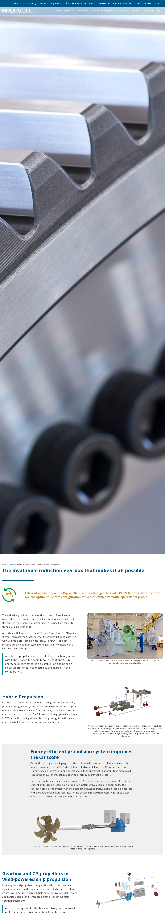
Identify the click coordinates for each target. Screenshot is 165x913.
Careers (135, 10)
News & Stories (143, 3)
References (104, 3)
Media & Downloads (123, 3)
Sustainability (29, 3)
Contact (148, 10)
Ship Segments (65, 10)
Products (83, 10)
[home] (17, 11)
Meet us (16, 3)
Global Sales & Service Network (80, 3)
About (157, 3)
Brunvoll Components (50, 3)
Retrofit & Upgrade (103, 10)
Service (122, 10)
